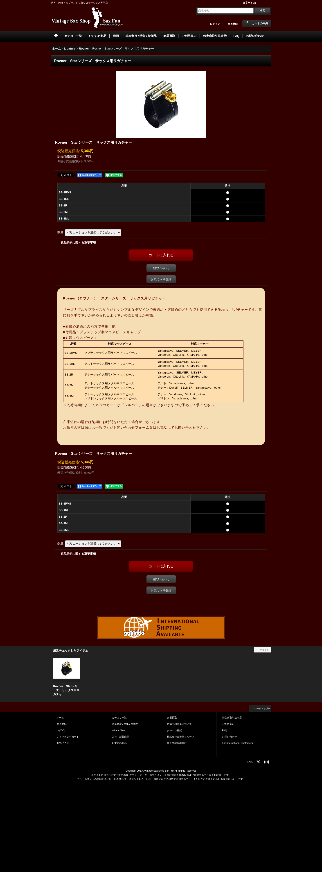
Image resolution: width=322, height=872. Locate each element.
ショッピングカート (68, 736)
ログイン (215, 24)
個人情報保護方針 (177, 743)
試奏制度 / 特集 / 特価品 (125, 724)
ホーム (60, 717)
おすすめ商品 (119, 743)
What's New (118, 730)
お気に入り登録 (161, 279)
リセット (264, 649)
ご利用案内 (228, 724)
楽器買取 (172, 717)
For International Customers (237, 743)
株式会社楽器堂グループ (180, 736)
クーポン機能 (174, 730)
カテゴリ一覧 (119, 717)
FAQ (224, 730)
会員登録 (233, 24)
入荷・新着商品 (120, 736)
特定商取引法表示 (232, 717)
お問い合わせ (161, 268)
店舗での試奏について (179, 724)
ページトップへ (262, 708)
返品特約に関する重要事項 (78, 242)
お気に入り (63, 743)
